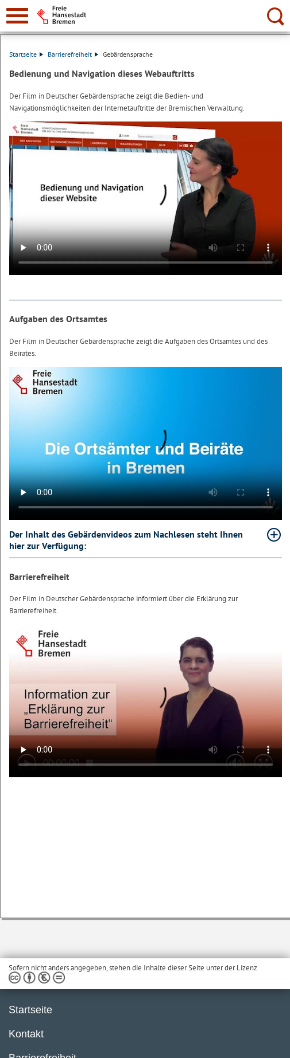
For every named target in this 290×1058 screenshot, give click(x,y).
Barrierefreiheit (73, 54)
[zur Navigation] (17, 16)
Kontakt (26, 1034)
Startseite (26, 54)
